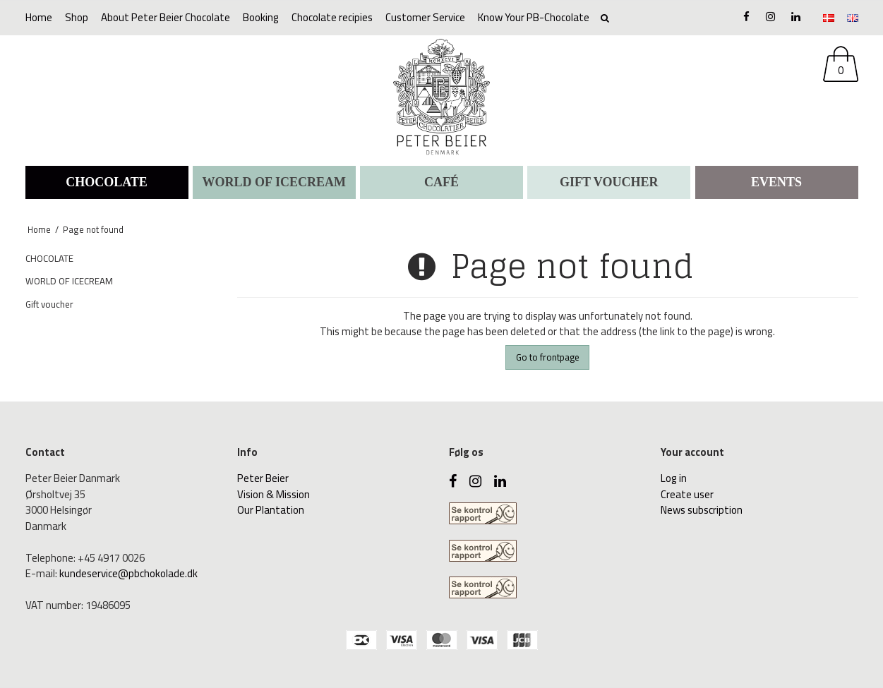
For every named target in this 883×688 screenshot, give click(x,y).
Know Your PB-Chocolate (533, 17)
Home (38, 17)
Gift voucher (609, 182)
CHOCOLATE (107, 182)
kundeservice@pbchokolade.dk (128, 573)
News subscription (702, 510)
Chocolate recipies (332, 17)
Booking (261, 17)
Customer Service (425, 17)
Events (776, 182)
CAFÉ (441, 182)
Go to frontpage (547, 357)
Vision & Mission (273, 494)
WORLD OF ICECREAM (274, 182)
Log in (674, 478)
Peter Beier (263, 478)
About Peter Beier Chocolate (165, 17)
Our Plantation (270, 510)
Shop (76, 17)
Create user (687, 494)
